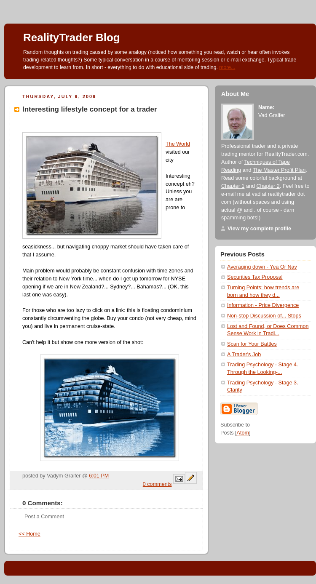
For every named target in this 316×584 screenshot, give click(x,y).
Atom (243, 433)
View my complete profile (259, 229)
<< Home (29, 534)
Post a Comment (44, 517)
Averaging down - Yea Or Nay (262, 267)
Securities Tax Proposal (255, 277)
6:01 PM (99, 476)
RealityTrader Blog (71, 37)
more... (227, 67)
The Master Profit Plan (279, 170)
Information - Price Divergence (263, 305)
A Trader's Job (244, 354)
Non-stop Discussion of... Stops (264, 316)
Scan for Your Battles (252, 344)
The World (178, 144)
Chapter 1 (232, 186)
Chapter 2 (267, 186)
